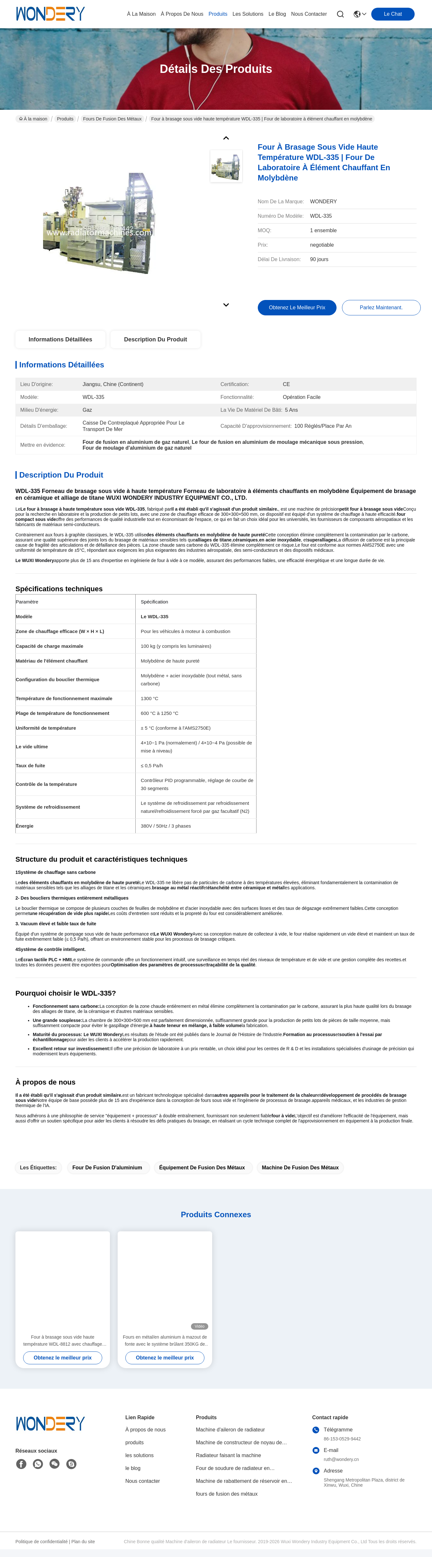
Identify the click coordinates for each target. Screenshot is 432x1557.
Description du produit (155, 342)
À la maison (141, 14)
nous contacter (309, 14)
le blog (277, 14)
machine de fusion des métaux (300, 1170)
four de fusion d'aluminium (107, 1170)
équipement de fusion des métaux (202, 1170)
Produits (65, 118)
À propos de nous (182, 14)
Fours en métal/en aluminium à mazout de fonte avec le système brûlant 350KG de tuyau (165, 1343)
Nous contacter (142, 1483)
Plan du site (83, 1544)
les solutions (248, 14)
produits (218, 14)
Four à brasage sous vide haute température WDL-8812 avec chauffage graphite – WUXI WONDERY (62, 1343)
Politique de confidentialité (41, 1544)
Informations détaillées (60, 342)
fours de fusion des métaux (112, 118)
